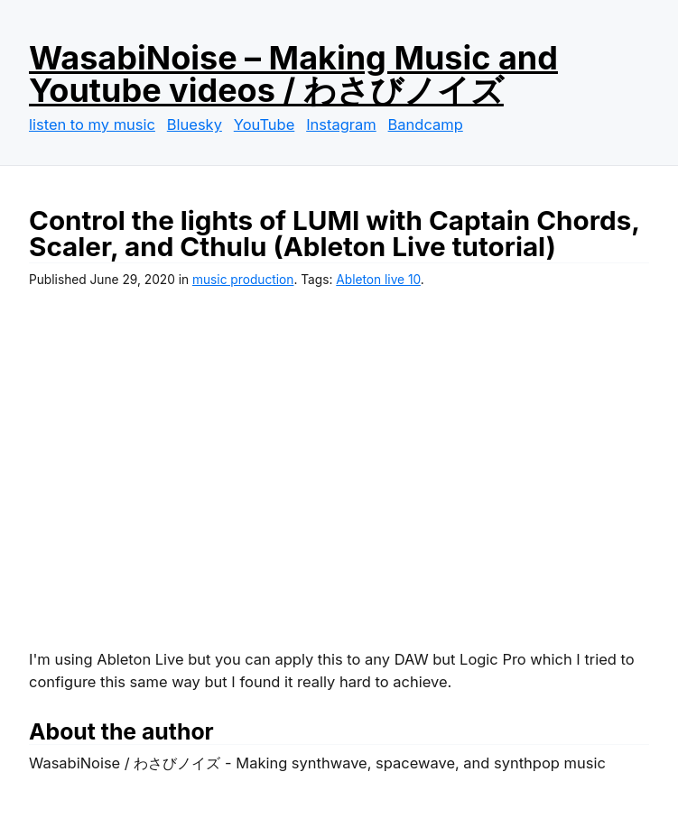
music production (242, 279)
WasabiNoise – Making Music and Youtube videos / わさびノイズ (293, 74)
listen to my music (92, 124)
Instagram (341, 124)
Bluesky (194, 124)
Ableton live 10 (378, 279)
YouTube (264, 124)
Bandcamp (425, 124)
